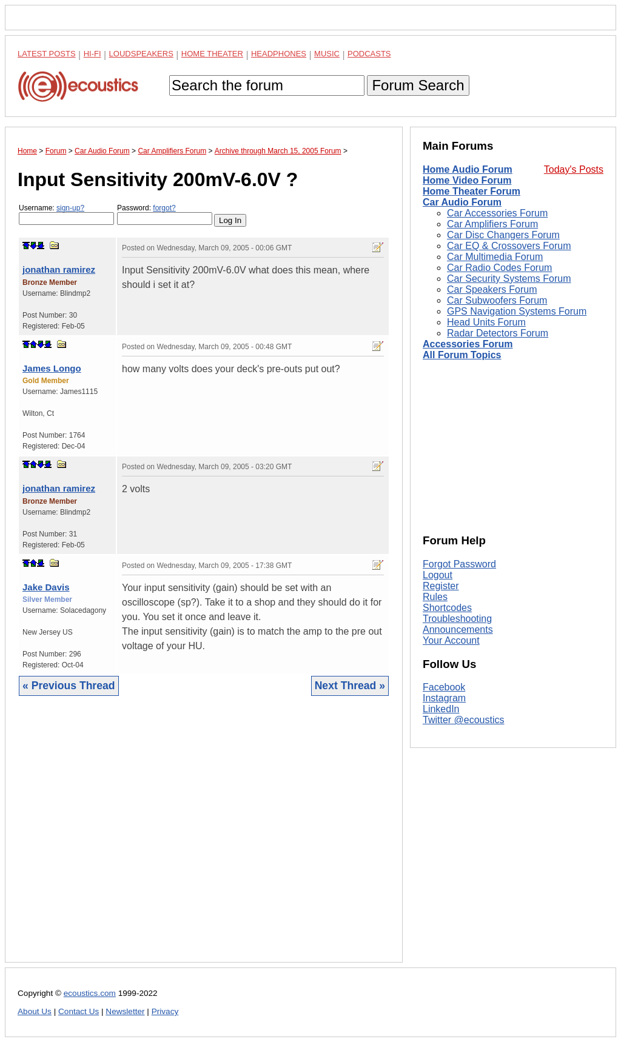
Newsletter (125, 1011)
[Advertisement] (204, 838)
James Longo (51, 368)
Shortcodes (447, 608)
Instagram (444, 698)
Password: (164, 214)
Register (441, 586)
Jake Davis (46, 587)
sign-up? (70, 208)
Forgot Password (459, 564)
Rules (435, 597)
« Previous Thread (68, 686)
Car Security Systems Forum (509, 278)
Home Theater (212, 53)
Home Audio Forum (467, 169)
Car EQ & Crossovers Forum (509, 246)
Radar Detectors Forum (497, 333)
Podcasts (369, 53)
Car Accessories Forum (497, 213)
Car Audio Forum (462, 202)
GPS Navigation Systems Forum (516, 311)
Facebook (444, 687)
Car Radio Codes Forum (499, 267)
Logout (437, 575)
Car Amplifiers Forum (492, 224)
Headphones (278, 53)
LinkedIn (441, 709)
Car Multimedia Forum (495, 257)
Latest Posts (47, 53)
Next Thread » (350, 686)
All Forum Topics (462, 355)
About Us (35, 1011)
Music (327, 53)
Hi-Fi (92, 53)
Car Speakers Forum (492, 289)
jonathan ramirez (58, 269)
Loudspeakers (141, 53)
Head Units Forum (486, 322)
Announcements (458, 629)
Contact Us (78, 1011)
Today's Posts (573, 169)
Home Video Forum (467, 180)
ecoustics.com (90, 993)
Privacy (165, 1011)
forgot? (164, 208)
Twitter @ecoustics (464, 720)
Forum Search (418, 85)
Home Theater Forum (471, 191)
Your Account (451, 640)
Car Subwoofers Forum (497, 300)
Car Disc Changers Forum (503, 235)
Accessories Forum (468, 344)
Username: (66, 214)
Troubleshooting (457, 618)
